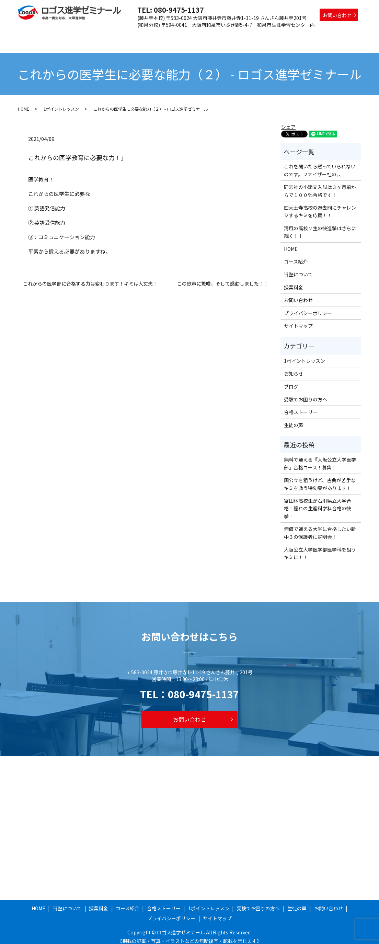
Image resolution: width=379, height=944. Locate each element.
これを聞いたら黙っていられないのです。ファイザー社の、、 (320, 163)
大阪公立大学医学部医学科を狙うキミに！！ (320, 547)
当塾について (116, 35)
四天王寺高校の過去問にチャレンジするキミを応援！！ (320, 205)
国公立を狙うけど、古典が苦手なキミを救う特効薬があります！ (320, 477)
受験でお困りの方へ (308, 35)
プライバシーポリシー (308, 306)
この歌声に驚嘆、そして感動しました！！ (222, 277)
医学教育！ (41, 172)
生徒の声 (347, 35)
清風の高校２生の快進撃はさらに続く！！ (320, 225)
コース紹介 (177, 35)
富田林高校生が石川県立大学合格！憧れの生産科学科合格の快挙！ (317, 502)
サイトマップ (298, 319)
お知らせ (293, 367)
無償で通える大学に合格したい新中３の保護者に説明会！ (320, 526)
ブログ (291, 379)
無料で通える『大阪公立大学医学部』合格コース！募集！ (320, 456)
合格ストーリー (214, 35)
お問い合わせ (337, 15)
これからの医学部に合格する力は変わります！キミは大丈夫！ (90, 277)
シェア (288, 120)
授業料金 (148, 35)
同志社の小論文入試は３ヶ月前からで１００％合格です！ (320, 184)
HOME (87, 35)
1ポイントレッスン (258, 35)
